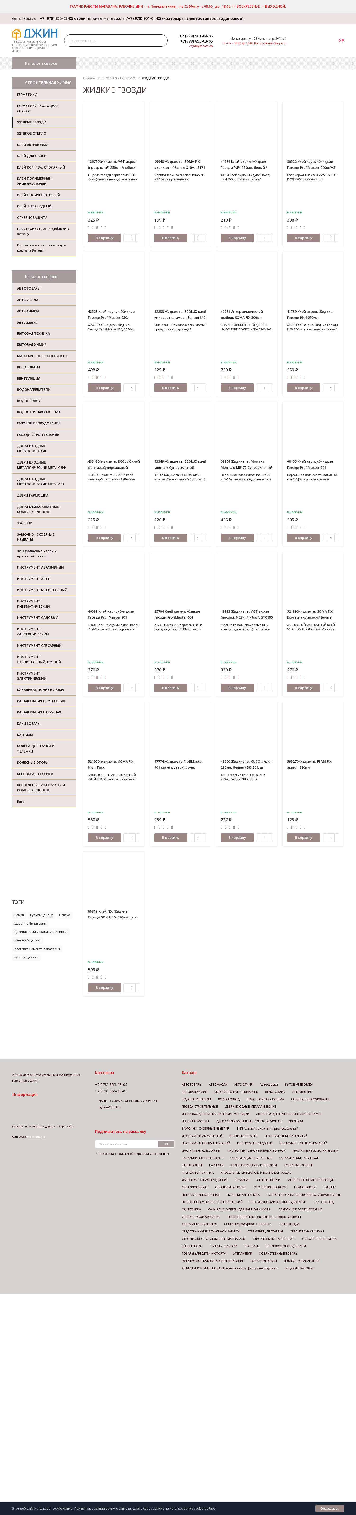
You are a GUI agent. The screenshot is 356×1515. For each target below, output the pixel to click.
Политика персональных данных (33, 1126)
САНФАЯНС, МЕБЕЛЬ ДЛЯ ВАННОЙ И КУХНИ (239, 1209)
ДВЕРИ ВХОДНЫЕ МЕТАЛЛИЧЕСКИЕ (250, 1106)
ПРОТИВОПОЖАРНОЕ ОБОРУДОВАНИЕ (278, 1202)
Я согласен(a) (132, 1154)
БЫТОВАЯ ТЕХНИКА (299, 1084)
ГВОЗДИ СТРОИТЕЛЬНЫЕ (200, 1106)
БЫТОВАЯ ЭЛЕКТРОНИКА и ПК (236, 1092)
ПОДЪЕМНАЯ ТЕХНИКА (243, 1194)
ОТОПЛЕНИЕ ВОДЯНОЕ (270, 1187)
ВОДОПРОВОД (229, 1099)
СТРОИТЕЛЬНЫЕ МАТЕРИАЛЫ (274, 1239)
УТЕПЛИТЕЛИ (242, 1253)
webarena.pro (36, 1136)
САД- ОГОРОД (324, 1202)
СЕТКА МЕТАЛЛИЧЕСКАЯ (199, 1224)
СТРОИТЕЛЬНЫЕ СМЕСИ (319, 1239)
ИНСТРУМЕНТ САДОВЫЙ (254, 1143)
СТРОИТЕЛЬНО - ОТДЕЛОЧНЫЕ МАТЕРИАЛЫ (214, 1239)
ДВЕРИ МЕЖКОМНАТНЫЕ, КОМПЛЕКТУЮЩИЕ (249, 1121)
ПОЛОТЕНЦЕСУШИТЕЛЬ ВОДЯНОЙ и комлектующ (303, 1194)
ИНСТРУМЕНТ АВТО (243, 1136)
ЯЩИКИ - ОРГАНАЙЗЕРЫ (301, 1261)
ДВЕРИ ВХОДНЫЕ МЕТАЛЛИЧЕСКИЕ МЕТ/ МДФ (215, 1114)
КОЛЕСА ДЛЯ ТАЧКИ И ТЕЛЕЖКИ (253, 1165)
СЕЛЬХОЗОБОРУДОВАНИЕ (201, 1216)
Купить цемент (41, 915)
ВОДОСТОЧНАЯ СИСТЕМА (265, 1099)
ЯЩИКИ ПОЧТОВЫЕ (300, 1268)
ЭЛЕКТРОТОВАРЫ (264, 1261)
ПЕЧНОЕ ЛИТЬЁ (305, 1187)
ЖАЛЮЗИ (296, 1121)
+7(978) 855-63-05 (196, 41)
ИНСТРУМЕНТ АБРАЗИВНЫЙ (202, 1136)
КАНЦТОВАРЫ (192, 1165)
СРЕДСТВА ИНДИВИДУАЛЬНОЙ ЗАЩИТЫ (211, 1231)
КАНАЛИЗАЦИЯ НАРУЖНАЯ (298, 1158)
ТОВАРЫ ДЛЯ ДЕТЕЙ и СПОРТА (204, 1253)
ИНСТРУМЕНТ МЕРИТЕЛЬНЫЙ (286, 1136)
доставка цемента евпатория (37, 949)
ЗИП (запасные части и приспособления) (267, 1128)
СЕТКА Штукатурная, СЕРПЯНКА (247, 1224)
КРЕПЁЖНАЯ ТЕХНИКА (198, 1172)
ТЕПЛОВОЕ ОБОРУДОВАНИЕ (286, 1246)
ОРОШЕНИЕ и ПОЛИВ (230, 1187)
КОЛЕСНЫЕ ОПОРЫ (298, 1165)
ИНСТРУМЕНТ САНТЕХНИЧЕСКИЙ (303, 1143)
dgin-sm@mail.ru (24, 18)
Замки (19, 915)
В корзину (105, 238)
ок (166, 1144)
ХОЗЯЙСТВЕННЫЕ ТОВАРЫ (278, 1253)
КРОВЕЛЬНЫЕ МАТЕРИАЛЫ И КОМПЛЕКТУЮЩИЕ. (256, 1172)
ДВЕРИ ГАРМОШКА (195, 1121)
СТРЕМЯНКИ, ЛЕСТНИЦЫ (265, 1231)
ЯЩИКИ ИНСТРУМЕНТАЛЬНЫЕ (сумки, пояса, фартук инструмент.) (230, 1268)
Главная (89, 78)
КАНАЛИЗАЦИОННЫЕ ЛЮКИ (202, 1158)
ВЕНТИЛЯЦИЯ (302, 1092)
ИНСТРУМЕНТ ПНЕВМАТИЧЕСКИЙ (206, 1143)
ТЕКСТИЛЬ (251, 1246)
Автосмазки (269, 1084)
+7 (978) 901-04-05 (196, 36)
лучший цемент (26, 957)
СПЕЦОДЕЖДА (288, 1224)
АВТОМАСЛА (218, 1084)
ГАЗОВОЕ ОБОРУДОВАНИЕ (310, 1099)
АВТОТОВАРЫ (192, 1084)
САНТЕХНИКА (191, 1209)
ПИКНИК (330, 1187)
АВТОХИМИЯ (243, 1084)
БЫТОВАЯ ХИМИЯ (194, 1092)
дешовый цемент (27, 940)
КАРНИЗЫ (216, 1165)
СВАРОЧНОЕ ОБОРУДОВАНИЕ (300, 1209)
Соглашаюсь (329, 1508)
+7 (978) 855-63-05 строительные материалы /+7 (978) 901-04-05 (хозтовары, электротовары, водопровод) (140, 18)
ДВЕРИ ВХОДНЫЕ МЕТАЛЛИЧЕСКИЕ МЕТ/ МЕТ (289, 1114)
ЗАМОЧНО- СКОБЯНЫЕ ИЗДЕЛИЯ (206, 1128)
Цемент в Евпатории (30, 923)
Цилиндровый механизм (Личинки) (40, 932)
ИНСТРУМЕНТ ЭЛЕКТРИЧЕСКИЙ (315, 1150)
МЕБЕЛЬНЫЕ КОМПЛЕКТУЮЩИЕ (311, 1180)
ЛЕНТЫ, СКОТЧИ (268, 1180)
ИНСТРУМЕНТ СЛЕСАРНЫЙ (201, 1150)
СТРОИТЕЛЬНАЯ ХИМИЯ (118, 78)
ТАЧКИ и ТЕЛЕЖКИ (223, 1246)
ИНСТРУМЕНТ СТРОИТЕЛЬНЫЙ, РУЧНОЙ (256, 1150)
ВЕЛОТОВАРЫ (275, 1092)
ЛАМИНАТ (242, 1180)
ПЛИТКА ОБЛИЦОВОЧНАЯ (201, 1194)
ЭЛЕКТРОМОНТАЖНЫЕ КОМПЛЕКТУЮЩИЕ (213, 1261)
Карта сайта (66, 1126)
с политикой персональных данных (142, 1153)
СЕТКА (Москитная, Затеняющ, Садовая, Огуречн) (264, 1216)
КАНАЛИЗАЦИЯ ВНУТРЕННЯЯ (251, 1158)
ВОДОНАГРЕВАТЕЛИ (196, 1099)
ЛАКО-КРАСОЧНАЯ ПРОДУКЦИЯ (205, 1180)
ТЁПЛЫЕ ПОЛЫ (192, 1246)
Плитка (64, 915)
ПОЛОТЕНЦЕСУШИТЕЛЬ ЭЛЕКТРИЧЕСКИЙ (212, 1202)
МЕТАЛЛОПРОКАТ (195, 1187)
